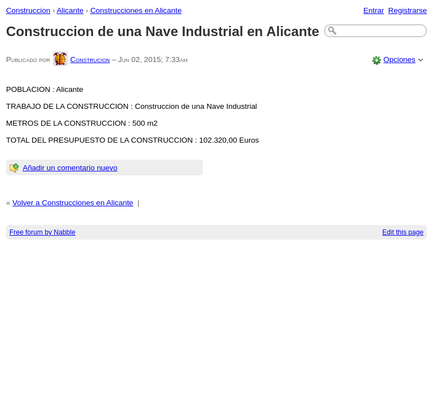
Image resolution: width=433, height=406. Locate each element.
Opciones (399, 59)
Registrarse (407, 10)
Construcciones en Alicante (136, 10)
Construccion (28, 10)
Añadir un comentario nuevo (70, 168)
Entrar (373, 10)
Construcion (89, 59)
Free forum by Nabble (43, 232)
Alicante (69, 10)
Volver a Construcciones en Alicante (72, 202)
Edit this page (402, 232)
